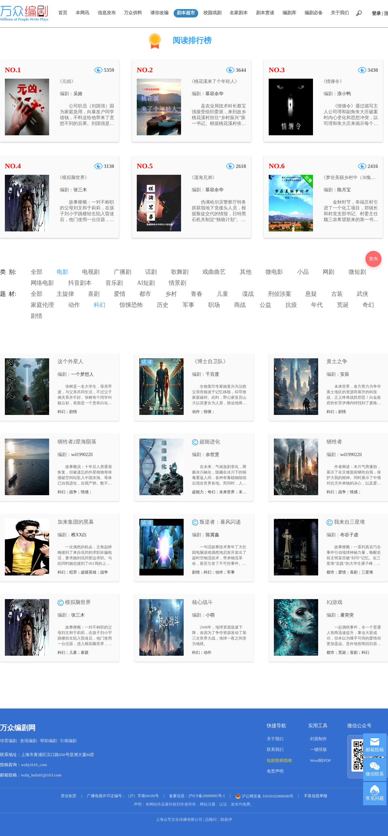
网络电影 (42, 283)
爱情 (119, 294)
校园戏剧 (212, 12)
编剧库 (289, 12)
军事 (188, 305)
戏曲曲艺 (214, 272)
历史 (162, 305)
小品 (303, 272)
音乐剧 (114, 283)
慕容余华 (214, 93)
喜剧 (94, 294)
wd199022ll (82, 454)
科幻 (99, 305)
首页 (62, 12)
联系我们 (275, 749)
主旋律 (65, 294)
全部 (36, 272)
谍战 (248, 294)
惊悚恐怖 (131, 305)
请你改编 (159, 12)
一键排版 (318, 749)
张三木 (80, 189)
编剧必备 (314, 12)
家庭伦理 (42, 305)
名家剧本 (239, 12)
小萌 (210, 615)
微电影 (274, 272)
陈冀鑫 (212, 534)
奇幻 (368, 305)
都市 (145, 294)
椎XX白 (79, 534)
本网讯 (82, 12)
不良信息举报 (315, 796)
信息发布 (107, 12)
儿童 (222, 294)
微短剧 (357, 272)
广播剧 (122, 272)
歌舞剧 (180, 272)
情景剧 (177, 283)
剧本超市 (186, 12)
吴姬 (77, 93)
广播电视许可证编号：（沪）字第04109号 (123, 796)
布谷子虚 (349, 534)
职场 (214, 305)
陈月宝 (344, 189)
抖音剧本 (80, 283)
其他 (246, 272)
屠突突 (347, 615)
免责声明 (275, 771)
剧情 (36, 316)
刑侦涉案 (279, 294)
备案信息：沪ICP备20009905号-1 (197, 796)
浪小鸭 (344, 93)
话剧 (151, 272)
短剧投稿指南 (279, 760)
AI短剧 (146, 283)
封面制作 (318, 738)
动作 (74, 305)
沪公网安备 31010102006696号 (264, 796)
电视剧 (91, 272)
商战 (240, 305)
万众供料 (133, 12)
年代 (317, 305)
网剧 (328, 272)
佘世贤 (212, 454)
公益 (265, 305)
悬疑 (311, 294)
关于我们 (340, 12)
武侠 (362, 294)
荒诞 (343, 305)
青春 (196, 294)
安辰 (344, 374)
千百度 (212, 374)
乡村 (171, 294)
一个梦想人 (82, 374)
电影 (62, 272)
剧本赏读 (265, 12)
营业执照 (68, 796)
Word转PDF (320, 760)
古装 (337, 294)
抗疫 (291, 305)
